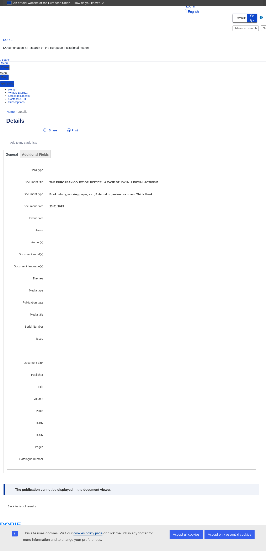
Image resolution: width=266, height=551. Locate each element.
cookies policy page (87, 533)
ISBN (39, 424)
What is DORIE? (18, 92)
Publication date (32, 303)
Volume (38, 400)
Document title (34, 183)
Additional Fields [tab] (35, 156)
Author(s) (37, 243)
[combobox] (234, 18)
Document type (33, 195)
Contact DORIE (17, 98)
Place (39, 412)
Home (12, 89)
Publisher (37, 376)
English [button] (192, 11)
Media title (36, 315)
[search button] (252, 18)
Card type (37, 171)
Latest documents (19, 95)
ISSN (39, 436)
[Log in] (223, 6)
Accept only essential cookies (229, 534)
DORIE (7, 40)
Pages (39, 448)
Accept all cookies (186, 534)
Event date (36, 219)
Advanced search (245, 28)
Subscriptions (16, 102)
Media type (36, 291)
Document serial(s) (31, 255)
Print (74, 131)
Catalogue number (31, 460)
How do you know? (89, 3)
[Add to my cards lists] (20, 144)
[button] (49, 131)
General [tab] (12, 156)
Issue (39, 340)
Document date (33, 207)
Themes (38, 279)
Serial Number (34, 327)
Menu (4, 63)
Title (40, 388)
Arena (39, 231)
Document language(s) (28, 267)
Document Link (33, 364)
